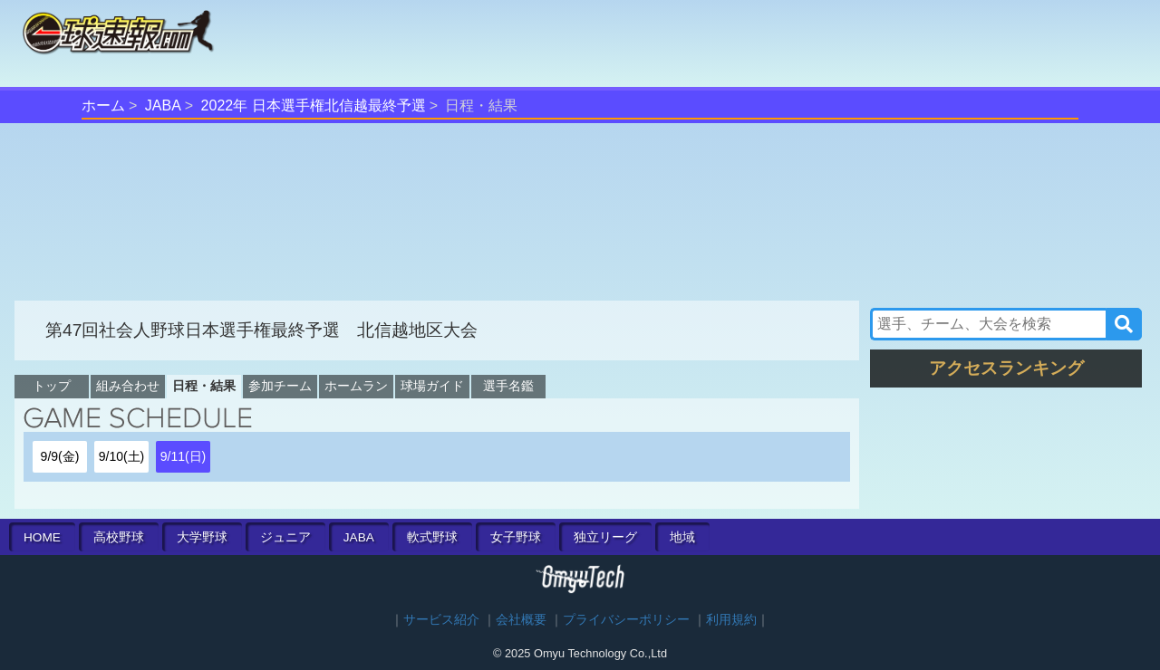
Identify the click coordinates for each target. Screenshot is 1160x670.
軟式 (432, 537)
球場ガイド (432, 385)
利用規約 (731, 620)
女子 (515, 537)
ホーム (103, 105)
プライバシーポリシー (626, 620)
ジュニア (285, 537)
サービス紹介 (441, 620)
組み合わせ (128, 385)
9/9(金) (60, 456)
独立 (605, 537)
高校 (118, 537)
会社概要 (521, 620)
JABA (163, 105)
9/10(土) (122, 456)
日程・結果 (204, 385)
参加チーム (280, 385)
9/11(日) (183, 456)
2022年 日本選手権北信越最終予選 (313, 105)
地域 (682, 537)
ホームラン (356, 385)
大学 (202, 537)
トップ (52, 385)
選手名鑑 (508, 385)
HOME (42, 537)
